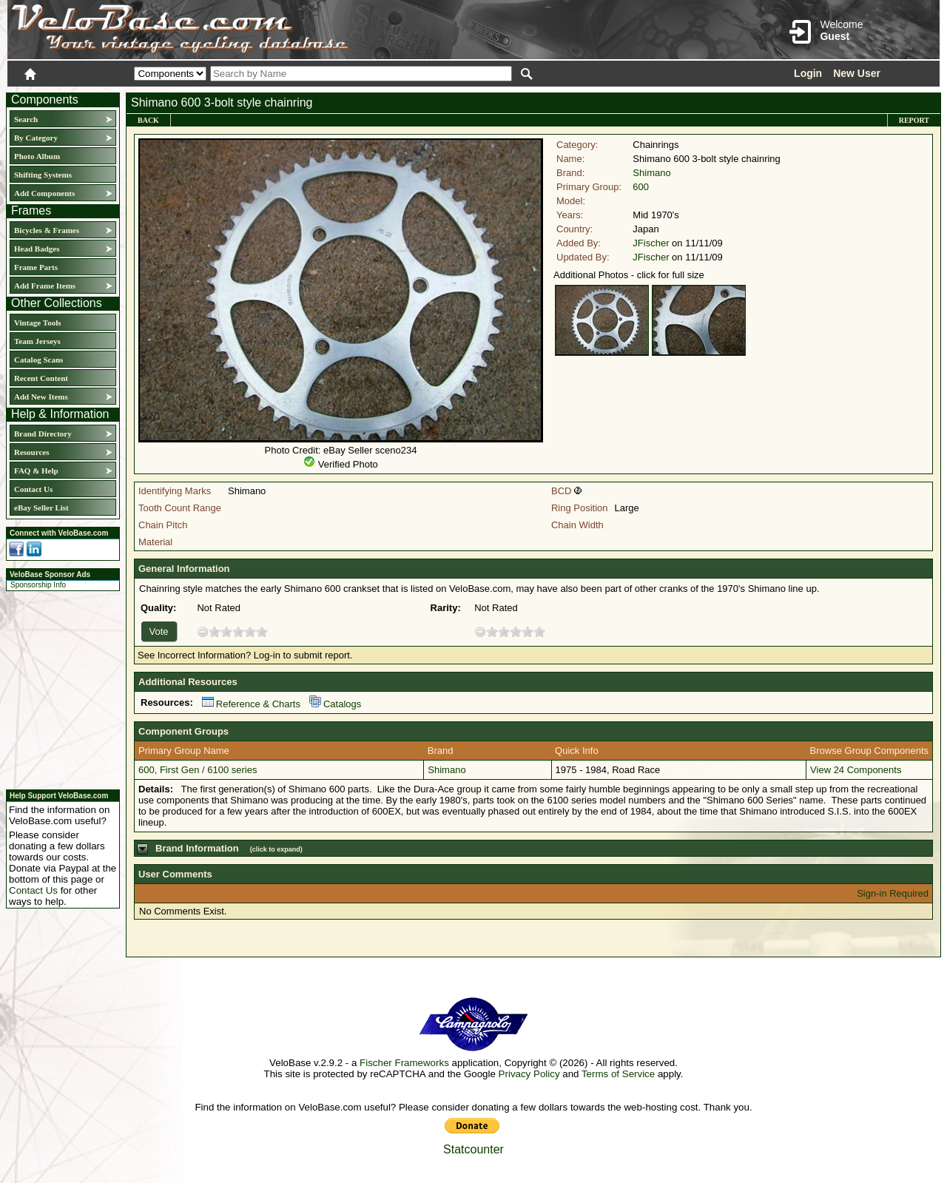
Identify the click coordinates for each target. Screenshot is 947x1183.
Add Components (44, 193)
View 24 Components (855, 769)
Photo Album (37, 156)
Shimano (651, 172)
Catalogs (335, 704)
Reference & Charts (251, 704)
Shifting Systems (43, 174)
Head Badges (36, 248)
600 (641, 186)
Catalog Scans (38, 359)
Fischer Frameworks (404, 1062)
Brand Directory (43, 433)
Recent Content (41, 378)
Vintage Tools (37, 322)
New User (856, 73)
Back (148, 120)
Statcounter (473, 1149)
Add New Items (41, 396)
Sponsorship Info (38, 585)
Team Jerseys (37, 341)
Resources (31, 452)
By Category (36, 137)
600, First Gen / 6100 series (197, 769)
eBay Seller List (41, 507)
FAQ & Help (36, 470)
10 (262, 631)
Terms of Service (618, 1073)
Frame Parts (36, 267)
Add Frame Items (44, 285)
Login (808, 73)
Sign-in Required (893, 893)
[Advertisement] (58, 688)
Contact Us (33, 489)
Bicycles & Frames (47, 230)
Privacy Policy (529, 1073)
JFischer (651, 243)
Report (914, 120)
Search (26, 119)
